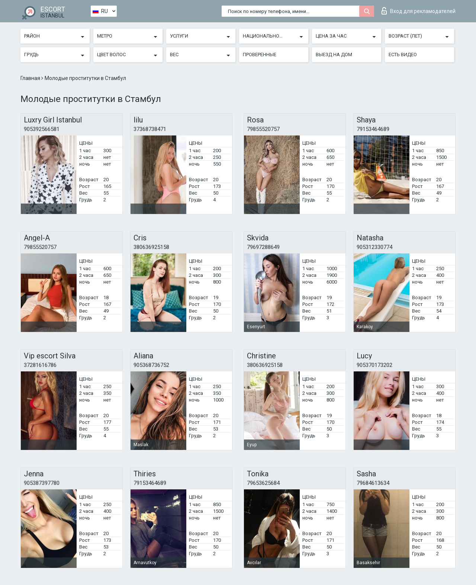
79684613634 (373, 483)
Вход (419, 11)
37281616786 (40, 365)
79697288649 (263, 247)
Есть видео (403, 54)
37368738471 (150, 129)
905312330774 (374, 247)
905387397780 (42, 483)
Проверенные (259, 54)
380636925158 (151, 247)
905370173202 (374, 365)
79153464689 (373, 129)
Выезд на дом (334, 54)
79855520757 (263, 129)
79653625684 (263, 483)
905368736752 (151, 365)
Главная (30, 78)
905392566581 (42, 129)
